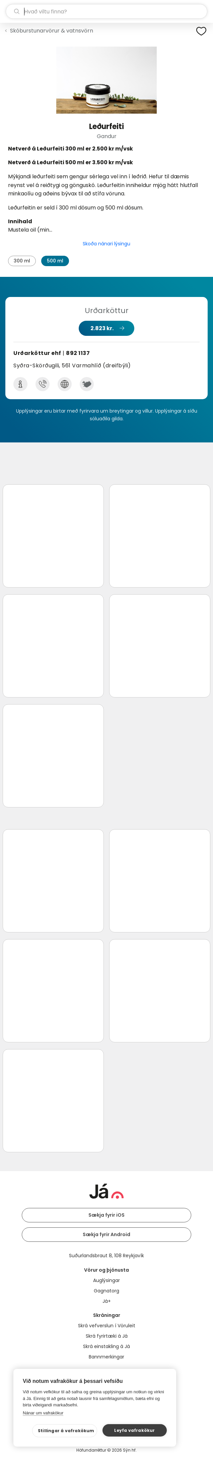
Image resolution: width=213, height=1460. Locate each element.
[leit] (106, 11)
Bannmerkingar (106, 1356)
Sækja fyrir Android (106, 1234)
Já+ (106, 1301)
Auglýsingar (106, 1280)
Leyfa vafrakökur (134, 1430)
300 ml (22, 260)
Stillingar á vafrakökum (66, 1431)
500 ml (55, 260)
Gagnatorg (106, 1290)
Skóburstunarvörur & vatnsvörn (51, 31)
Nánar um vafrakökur (43, 1412)
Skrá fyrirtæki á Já (107, 1336)
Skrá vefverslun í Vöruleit (106, 1325)
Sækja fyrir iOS (106, 1215)
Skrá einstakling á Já (106, 1346)
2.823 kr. (102, 328)
